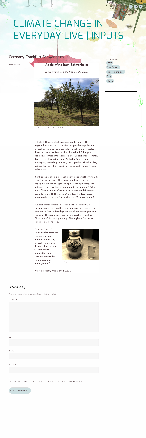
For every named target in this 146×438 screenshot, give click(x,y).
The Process (113, 67)
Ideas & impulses (115, 72)
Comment (14, 300)
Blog (109, 76)
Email (12, 351)
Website (12, 364)
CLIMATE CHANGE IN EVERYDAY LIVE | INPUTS (68, 29)
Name (12, 337)
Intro (109, 63)
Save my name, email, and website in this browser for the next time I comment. (46, 382)
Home (110, 81)
